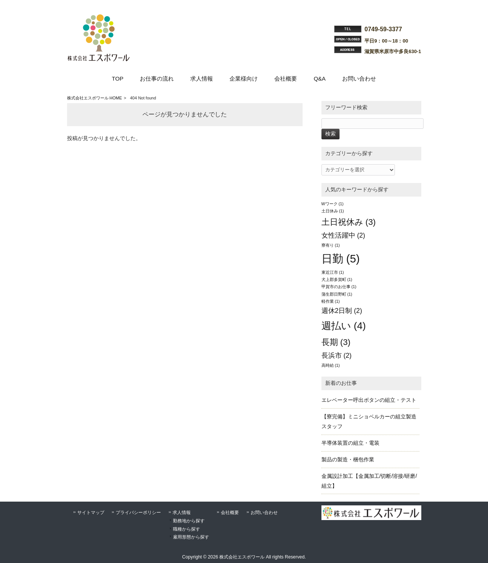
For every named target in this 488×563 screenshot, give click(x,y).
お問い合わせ (264, 512)
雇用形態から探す (191, 537)
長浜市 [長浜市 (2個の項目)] (336, 355)
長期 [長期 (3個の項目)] (336, 342)
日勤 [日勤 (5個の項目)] (340, 258)
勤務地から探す (189, 520)
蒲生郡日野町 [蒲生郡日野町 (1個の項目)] (336, 294)
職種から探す (186, 529)
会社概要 (230, 512)
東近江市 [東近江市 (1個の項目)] (332, 272)
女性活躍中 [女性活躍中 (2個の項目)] (343, 235)
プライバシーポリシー (138, 512)
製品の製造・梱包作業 (347, 459)
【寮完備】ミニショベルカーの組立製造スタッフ (368, 421)
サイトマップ (90, 512)
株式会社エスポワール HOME (94, 98)
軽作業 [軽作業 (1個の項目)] (330, 301)
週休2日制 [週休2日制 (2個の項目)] (341, 310)
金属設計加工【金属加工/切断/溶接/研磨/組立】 (369, 481)
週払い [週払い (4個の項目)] (343, 325)
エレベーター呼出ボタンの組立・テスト (368, 400)
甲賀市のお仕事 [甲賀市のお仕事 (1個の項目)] (338, 286)
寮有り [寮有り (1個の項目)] (330, 245)
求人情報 (182, 512)
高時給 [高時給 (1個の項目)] (330, 365)
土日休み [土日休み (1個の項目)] (332, 211)
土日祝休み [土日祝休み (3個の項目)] (348, 222)
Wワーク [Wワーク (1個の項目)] (332, 203)
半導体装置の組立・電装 (350, 443)
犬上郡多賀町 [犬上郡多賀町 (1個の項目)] (336, 279)
